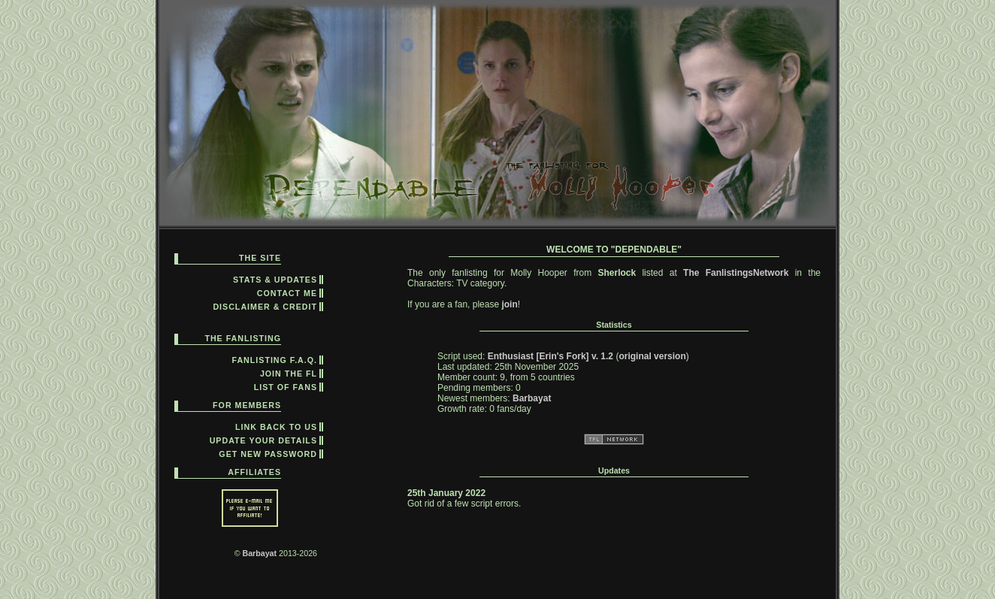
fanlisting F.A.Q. (275, 360)
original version (651, 356)
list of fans (285, 387)
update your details (263, 440)
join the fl (288, 373)
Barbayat (259, 553)
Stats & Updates (275, 279)
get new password (268, 453)
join (509, 304)
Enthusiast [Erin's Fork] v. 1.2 (550, 356)
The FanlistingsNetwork (735, 273)
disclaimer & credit (265, 306)
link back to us (276, 426)
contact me (287, 293)
